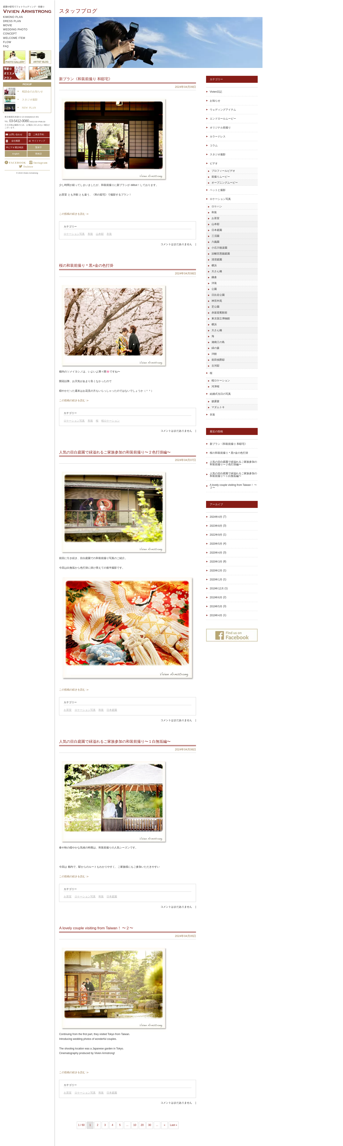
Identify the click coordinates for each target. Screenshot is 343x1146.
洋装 (214, 283)
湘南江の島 (218, 342)
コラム (214, 145)
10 (134, 1125)
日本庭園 (112, 709)
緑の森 (215, 348)
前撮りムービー (221, 176)
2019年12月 (217, 588)
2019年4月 (216, 615)
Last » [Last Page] (173, 1125)
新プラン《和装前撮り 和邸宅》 (228, 443)
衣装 (109, 233)
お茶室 (68, 709)
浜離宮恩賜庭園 (221, 253)
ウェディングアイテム (223, 109)
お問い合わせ (15, 134)
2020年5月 (216, 543)
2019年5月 (216, 606)
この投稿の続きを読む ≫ (74, 213)
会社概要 (15, 141)
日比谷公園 (218, 294)
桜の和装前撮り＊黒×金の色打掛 (229, 452)
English (15, 153)
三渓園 (215, 235)
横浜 (214, 265)
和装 (90, 233)
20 (142, 1125)
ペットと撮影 (218, 190)
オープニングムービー (225, 182)
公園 (214, 289)
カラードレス (218, 136)
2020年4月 (216, 552)
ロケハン (217, 206)
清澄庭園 (217, 259)
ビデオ (214, 163)
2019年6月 (216, 597)
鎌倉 (214, 277)
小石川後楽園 (219, 247)
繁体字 (38, 147)
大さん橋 (217, 271)
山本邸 (100, 233)
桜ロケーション (110, 420)
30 (149, 1125)
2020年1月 (216, 579)
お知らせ (215, 100)
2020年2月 (216, 570)
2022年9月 (216, 534)
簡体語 (38, 153)
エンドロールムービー (223, 118)
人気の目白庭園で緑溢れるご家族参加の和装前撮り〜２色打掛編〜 (233, 463)
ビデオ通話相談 (15, 147)
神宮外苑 (217, 300)
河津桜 (215, 386)
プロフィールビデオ (223, 170)
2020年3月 (216, 561)
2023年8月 (216, 525)
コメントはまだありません (176, 244)
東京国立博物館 (221, 318)
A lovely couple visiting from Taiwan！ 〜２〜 (233, 486)
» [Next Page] (164, 1125)
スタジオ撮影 (218, 154)
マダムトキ (218, 407)
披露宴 (215, 401)
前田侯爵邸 (218, 359)
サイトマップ (38, 141)
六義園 (215, 241)
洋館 (214, 353)
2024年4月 (216, 516)
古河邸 (215, 365)
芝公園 (215, 306)
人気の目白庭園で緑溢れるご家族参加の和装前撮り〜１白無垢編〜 (233, 475)
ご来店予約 (38, 134)
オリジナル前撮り (220, 127)
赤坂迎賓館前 (219, 312)
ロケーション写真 (74, 233)
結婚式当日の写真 (220, 393)
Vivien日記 (216, 91)
